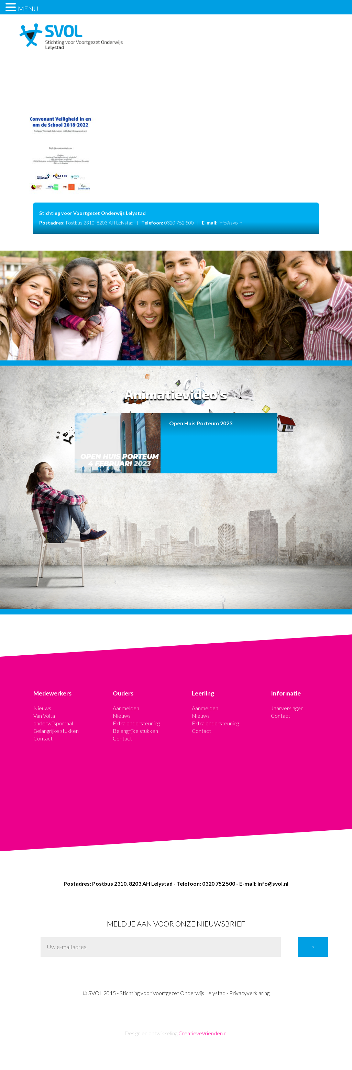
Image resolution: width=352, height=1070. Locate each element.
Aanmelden (126, 708)
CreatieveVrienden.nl (203, 1033)
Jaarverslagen (287, 708)
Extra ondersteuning (136, 723)
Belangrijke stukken (56, 730)
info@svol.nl (231, 223)
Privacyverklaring (249, 993)
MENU (28, 8)
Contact (43, 738)
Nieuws (42, 708)
